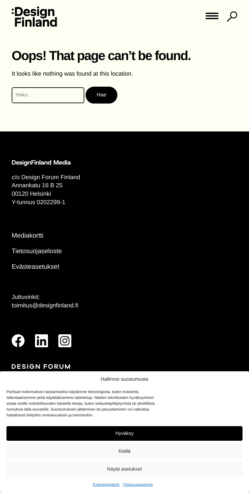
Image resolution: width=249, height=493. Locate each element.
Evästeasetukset (35, 266)
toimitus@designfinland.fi (45, 305)
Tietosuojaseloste (138, 484)
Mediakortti (27, 235)
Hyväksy (124, 433)
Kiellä (125, 451)
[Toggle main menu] (212, 18)
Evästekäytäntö (106, 484)
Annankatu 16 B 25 (37, 185)
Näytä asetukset (124, 469)
